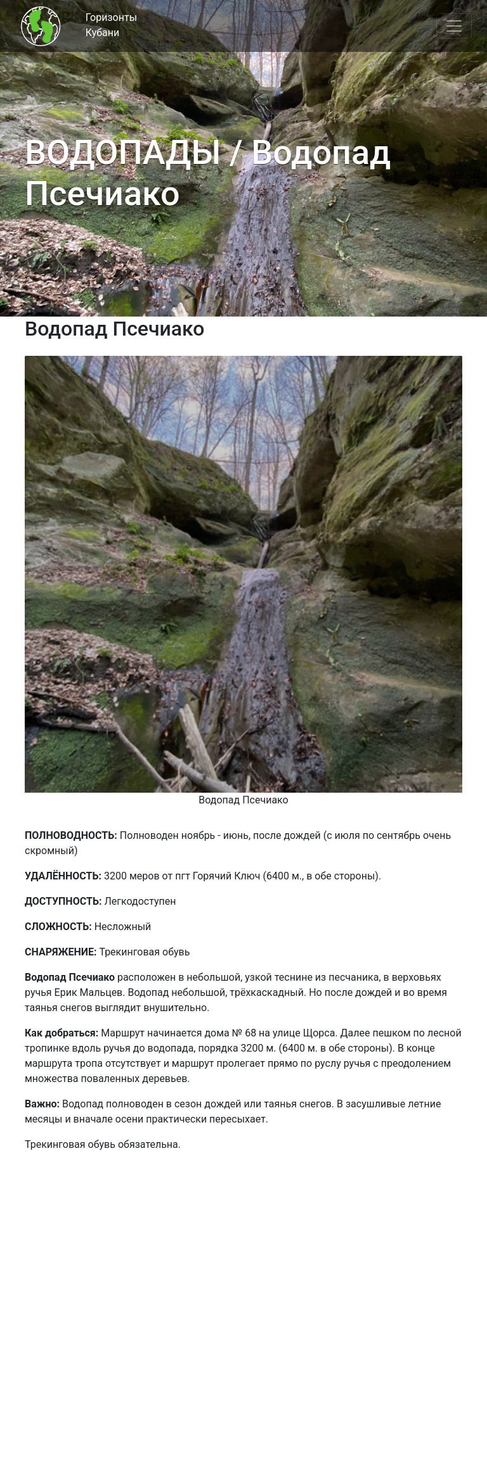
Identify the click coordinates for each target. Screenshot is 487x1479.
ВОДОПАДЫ (123, 152)
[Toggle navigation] (454, 26)
